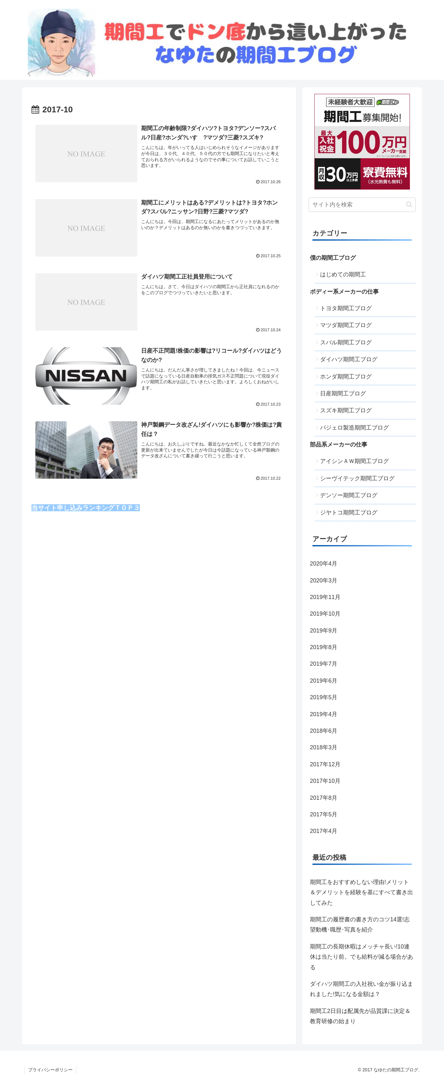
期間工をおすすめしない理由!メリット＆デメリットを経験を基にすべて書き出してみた (361, 892)
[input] (362, 205)
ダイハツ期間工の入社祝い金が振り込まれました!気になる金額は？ (361, 989)
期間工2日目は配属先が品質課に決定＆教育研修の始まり (360, 1016)
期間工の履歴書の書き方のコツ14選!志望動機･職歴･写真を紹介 (360, 924)
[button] (409, 204)
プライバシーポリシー (50, 1069)
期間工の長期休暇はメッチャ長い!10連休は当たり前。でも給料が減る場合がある (361, 956)
